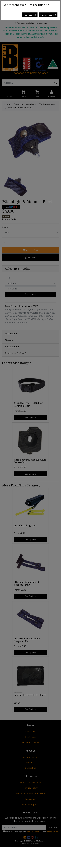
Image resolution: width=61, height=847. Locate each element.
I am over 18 (30, 15)
